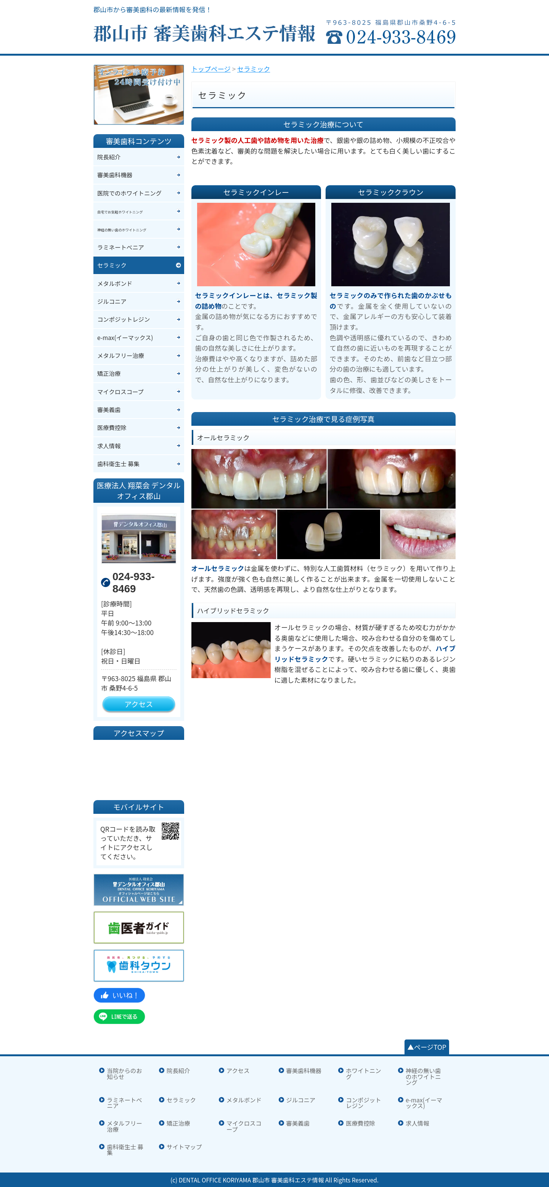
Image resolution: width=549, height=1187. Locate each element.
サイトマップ (184, 1147)
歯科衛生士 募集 (118, 463)
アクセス (138, 704)
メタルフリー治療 (120, 355)
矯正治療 (108, 373)
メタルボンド (114, 283)
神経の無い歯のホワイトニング (423, 1076)
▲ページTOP (426, 1047)
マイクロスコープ (120, 391)
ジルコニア (112, 301)
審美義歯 (108, 409)
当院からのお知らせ (124, 1074)
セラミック (112, 265)
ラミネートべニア (120, 247)
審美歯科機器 (114, 174)
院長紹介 (108, 156)
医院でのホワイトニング (129, 193)
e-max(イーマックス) (125, 337)
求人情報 (108, 445)
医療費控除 (112, 427)
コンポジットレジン (123, 319)
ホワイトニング (363, 1074)
